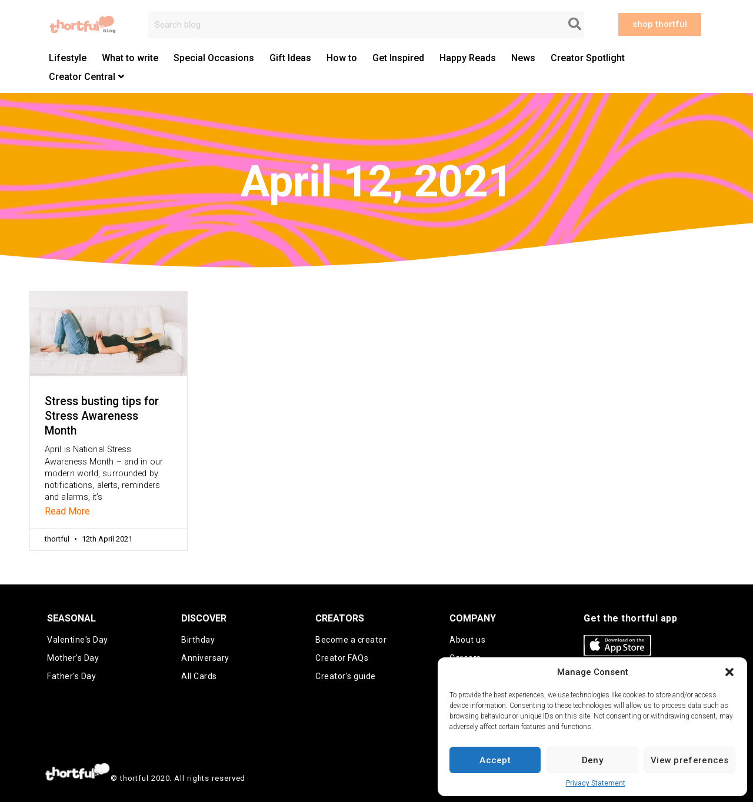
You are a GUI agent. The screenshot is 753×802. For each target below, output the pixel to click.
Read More (67, 511)
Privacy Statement (595, 783)
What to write (130, 58)
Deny (592, 760)
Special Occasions (214, 58)
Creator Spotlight (588, 58)
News (523, 58)
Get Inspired (398, 58)
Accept (495, 760)
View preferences (690, 760)
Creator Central (86, 76)
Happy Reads (467, 58)
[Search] (574, 24)
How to (341, 58)
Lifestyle (67, 58)
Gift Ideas (290, 58)
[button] (729, 672)
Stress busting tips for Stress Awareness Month (102, 416)
